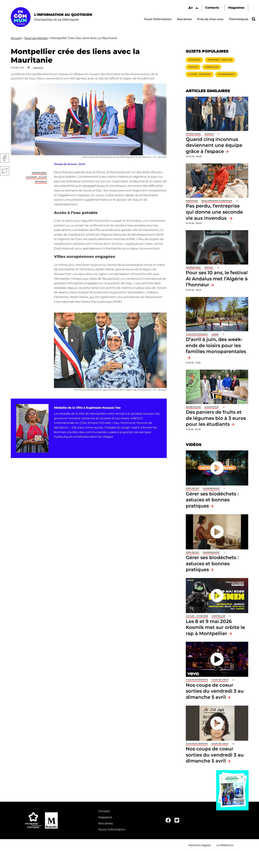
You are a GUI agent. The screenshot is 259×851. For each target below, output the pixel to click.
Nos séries (184, 19)
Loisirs (214, 334)
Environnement (226, 74)
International (39, 173)
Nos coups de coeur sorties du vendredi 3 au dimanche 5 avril (215, 691)
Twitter (4, 170)
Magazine (105, 817)
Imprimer (38, 67)
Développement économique (216, 201)
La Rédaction (225, 845)
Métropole (41, 182)
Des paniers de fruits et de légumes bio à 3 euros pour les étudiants (216, 418)
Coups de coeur (219, 680)
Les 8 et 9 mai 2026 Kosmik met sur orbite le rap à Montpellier (215, 627)
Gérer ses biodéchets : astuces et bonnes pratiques (212, 500)
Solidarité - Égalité (36, 177)
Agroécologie (193, 407)
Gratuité (193, 67)
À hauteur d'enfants (197, 334)
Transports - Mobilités (220, 60)
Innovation (192, 201)
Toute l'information (158, 19)
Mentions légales (199, 845)
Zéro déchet (192, 488)
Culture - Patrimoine (199, 74)
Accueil (16, 38)
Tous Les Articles (36, 38)
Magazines (236, 7)
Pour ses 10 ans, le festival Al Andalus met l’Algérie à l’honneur (217, 278)
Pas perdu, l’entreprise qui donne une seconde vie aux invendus (214, 212)
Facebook (4, 158)
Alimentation (212, 407)
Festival (209, 267)
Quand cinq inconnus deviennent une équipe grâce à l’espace (214, 145)
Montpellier (212, 67)
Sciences (209, 134)
